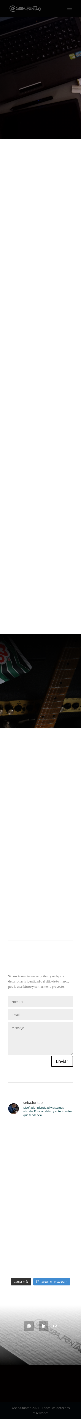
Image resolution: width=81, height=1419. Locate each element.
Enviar (62, 1061)
